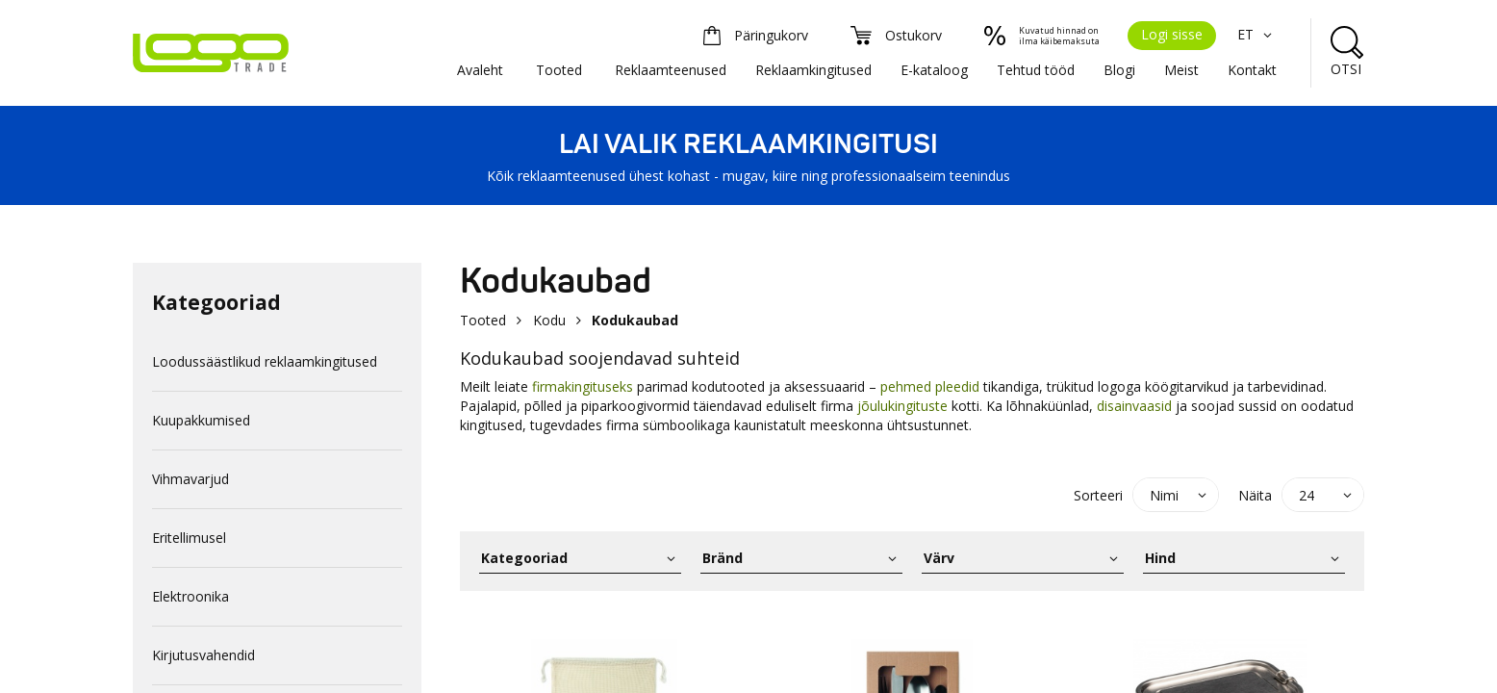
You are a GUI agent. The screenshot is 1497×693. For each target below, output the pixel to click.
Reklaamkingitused (813, 70)
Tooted (559, 70)
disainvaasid (1134, 406)
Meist (1181, 70)
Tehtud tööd (1036, 70)
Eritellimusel (189, 537)
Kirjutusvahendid (203, 655)
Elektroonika (190, 596)
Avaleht (480, 70)
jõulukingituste (900, 406)
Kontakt (1252, 70)
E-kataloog (934, 70)
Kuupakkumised (201, 420)
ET (1257, 34)
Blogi (1119, 70)
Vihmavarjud (190, 479)
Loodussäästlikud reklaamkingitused (264, 361)
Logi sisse (1172, 34)
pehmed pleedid (929, 386)
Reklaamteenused (670, 70)
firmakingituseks (582, 386)
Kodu (549, 320)
